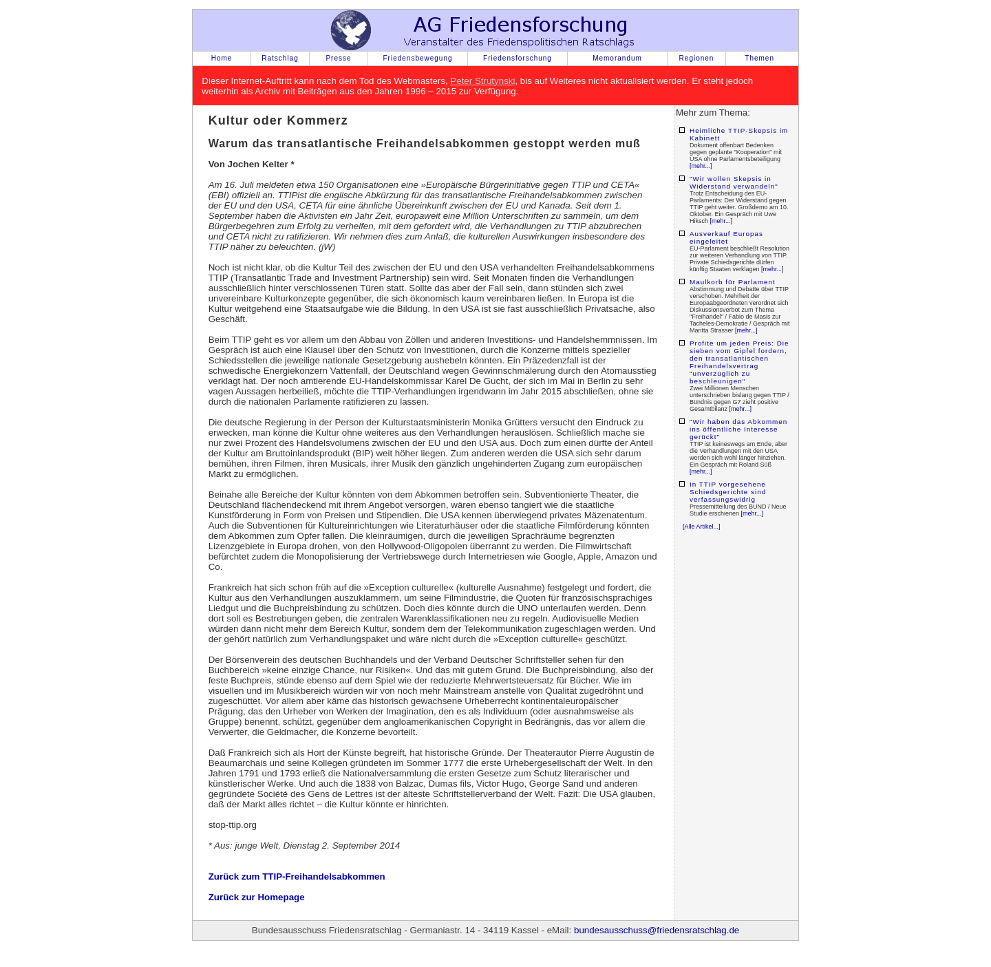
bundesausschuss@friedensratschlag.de (656, 930)
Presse (338, 58)
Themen (759, 58)
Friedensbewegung (417, 58)
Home (222, 58)
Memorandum (617, 58)
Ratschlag (280, 58)
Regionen (696, 58)
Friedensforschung (517, 58)
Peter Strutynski (482, 81)
